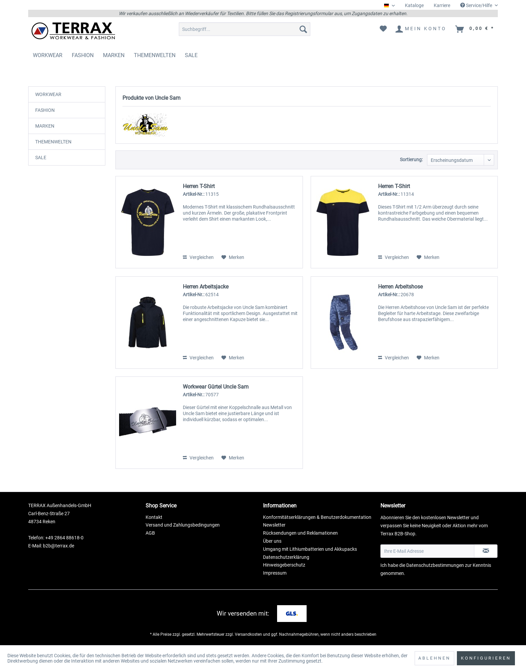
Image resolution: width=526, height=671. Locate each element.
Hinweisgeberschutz (284, 565)
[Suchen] (303, 29)
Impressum (274, 573)
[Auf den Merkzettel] (232, 257)
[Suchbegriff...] (244, 29)
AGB (150, 533)
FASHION (45, 110)
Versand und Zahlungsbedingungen (183, 525)
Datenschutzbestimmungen (435, 565)
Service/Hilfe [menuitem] (476, 5)
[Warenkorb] (475, 29)
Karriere (442, 5)
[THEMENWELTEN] (154, 55)
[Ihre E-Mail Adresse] (427, 551)
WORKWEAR (48, 94)
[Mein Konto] (421, 29)
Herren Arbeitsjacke (205, 286)
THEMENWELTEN (53, 141)
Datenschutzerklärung (286, 557)
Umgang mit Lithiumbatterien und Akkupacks (310, 549)
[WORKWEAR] (47, 55)
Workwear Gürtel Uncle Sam (216, 387)
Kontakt (154, 517)
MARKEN (44, 126)
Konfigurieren (486, 658)
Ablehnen (434, 658)
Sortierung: (411, 159)
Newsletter (274, 525)
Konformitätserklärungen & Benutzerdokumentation (317, 517)
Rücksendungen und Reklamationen (300, 533)
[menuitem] (414, 5)
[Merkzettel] (383, 29)
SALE (40, 157)
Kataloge (414, 5)
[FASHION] (82, 55)
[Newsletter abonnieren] (485, 551)
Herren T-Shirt (199, 186)
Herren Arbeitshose (400, 286)
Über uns (272, 541)
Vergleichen (198, 257)
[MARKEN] (113, 55)
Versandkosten (248, 634)
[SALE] (191, 55)
